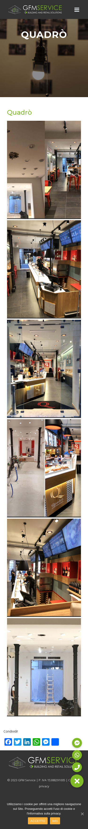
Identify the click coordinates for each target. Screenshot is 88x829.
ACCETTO (37, 821)
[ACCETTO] (82, 813)
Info (55, 821)
